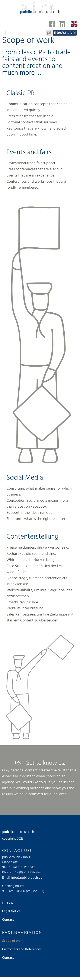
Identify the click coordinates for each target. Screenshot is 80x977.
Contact (8, 920)
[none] (74, 24)
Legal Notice (11, 911)
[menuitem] (74, 24)
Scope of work (12, 941)
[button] (4, 32)
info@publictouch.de (26, 877)
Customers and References (21, 949)
